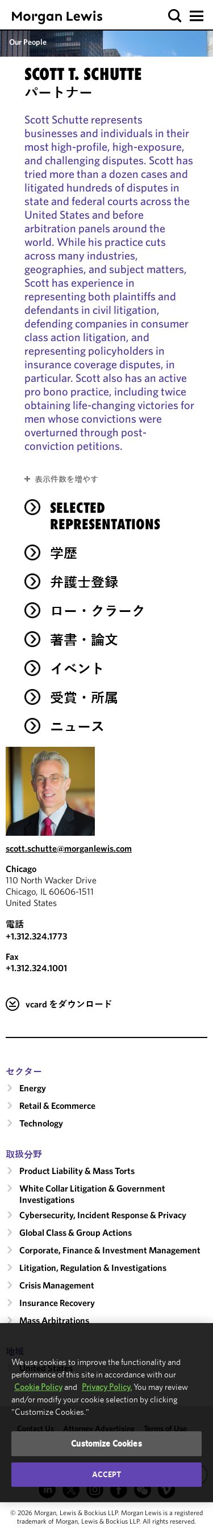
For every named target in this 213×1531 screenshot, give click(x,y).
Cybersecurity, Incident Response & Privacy (102, 1214)
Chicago (21, 868)
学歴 (63, 553)
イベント (77, 668)
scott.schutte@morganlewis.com (69, 848)
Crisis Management (56, 1285)
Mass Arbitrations (54, 1320)
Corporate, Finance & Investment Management (110, 1250)
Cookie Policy (38, 1386)
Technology (41, 1123)
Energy (32, 1088)
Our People (28, 42)
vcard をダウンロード (69, 1004)
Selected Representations (105, 516)
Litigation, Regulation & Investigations (92, 1267)
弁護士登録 (84, 581)
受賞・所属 (84, 697)
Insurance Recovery (57, 1302)
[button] (175, 16)
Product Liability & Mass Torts (77, 1170)
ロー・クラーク (97, 610)
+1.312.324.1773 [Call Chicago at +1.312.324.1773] (36, 936)
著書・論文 (84, 639)
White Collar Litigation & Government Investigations (92, 1194)
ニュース (77, 726)
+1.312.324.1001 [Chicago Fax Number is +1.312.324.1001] (36, 967)
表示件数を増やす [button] (66, 479)
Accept (107, 1474)
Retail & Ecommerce (57, 1105)
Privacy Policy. (107, 1386)
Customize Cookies (106, 1443)
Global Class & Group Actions (75, 1232)
